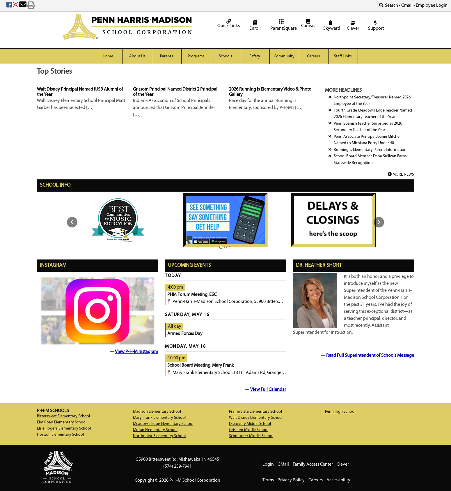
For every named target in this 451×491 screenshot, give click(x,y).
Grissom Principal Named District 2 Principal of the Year (175, 92)
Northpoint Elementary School (159, 436)
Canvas (308, 23)
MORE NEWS (401, 174)
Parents (166, 56)
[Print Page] (31, 5)
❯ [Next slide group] (379, 222)
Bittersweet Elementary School (63, 416)
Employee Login (432, 5)
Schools (225, 56)
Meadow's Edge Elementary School (163, 424)
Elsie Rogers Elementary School (64, 428)
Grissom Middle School (248, 430)
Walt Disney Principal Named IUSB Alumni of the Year (80, 92)
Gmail (407, 5)
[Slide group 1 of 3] (220, 247)
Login (268, 464)
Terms (268, 480)
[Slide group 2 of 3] (225, 247)
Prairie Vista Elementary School (255, 411)
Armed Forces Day (185, 333)
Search (388, 5)
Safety (254, 56)
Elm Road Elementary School (61, 422)
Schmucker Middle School (251, 436)
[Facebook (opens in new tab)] (9, 5)
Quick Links (229, 23)
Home (108, 56)
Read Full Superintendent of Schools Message (370, 355)
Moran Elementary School (155, 430)
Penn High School (340, 411)
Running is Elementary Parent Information (370, 150)
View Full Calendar (268, 389)
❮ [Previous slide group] (72, 222)
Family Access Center (313, 464)
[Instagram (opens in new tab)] (15, 5)
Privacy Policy (291, 480)
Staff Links (343, 56)
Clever (353, 25)
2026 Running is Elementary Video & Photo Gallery (270, 92)
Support (376, 25)
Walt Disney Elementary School (256, 418)
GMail (283, 464)
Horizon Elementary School (60, 434)
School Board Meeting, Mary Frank (200, 365)
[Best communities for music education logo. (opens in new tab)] (118, 220)
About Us (137, 56)
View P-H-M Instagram (136, 351)
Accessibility (338, 480)
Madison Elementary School (157, 411)
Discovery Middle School (250, 424)
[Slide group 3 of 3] (230, 247)
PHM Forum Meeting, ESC (191, 294)
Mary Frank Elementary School (159, 418)
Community (284, 56)
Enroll (255, 25)
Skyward (331, 25)
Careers (313, 56)
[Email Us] (22, 5)
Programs (196, 56)
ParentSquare (282, 25)
